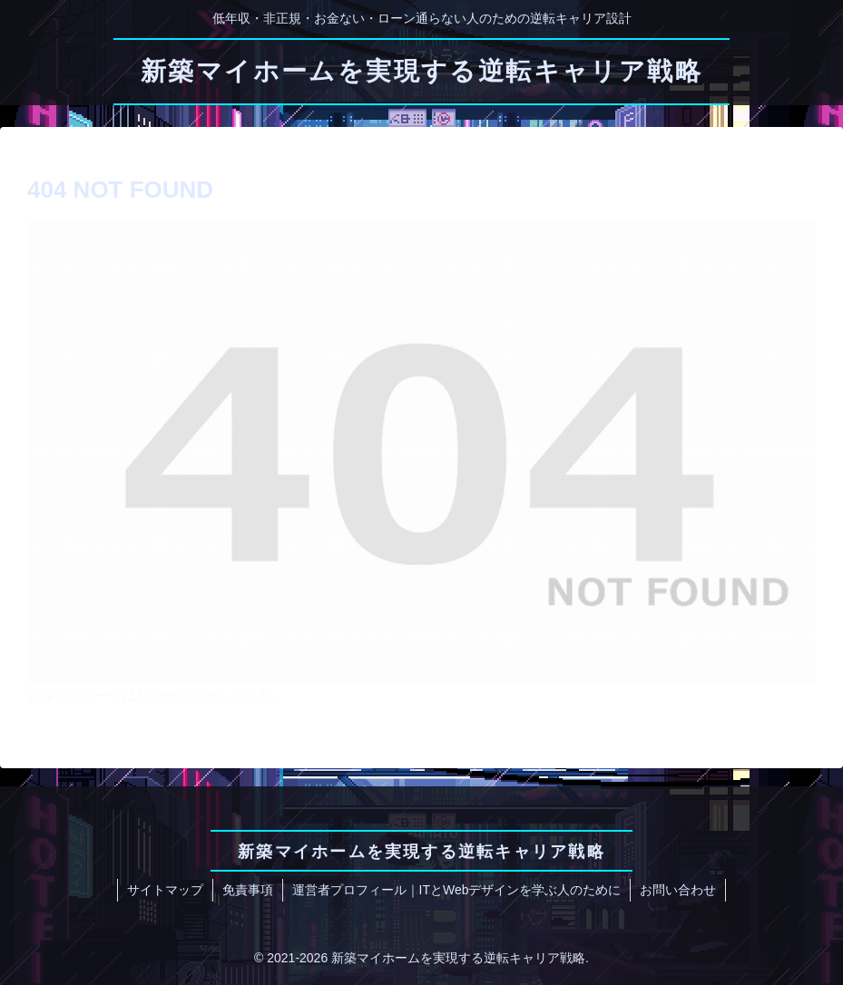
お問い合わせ (678, 890)
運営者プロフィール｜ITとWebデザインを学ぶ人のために (457, 890)
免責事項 (247, 890)
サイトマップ (165, 890)
